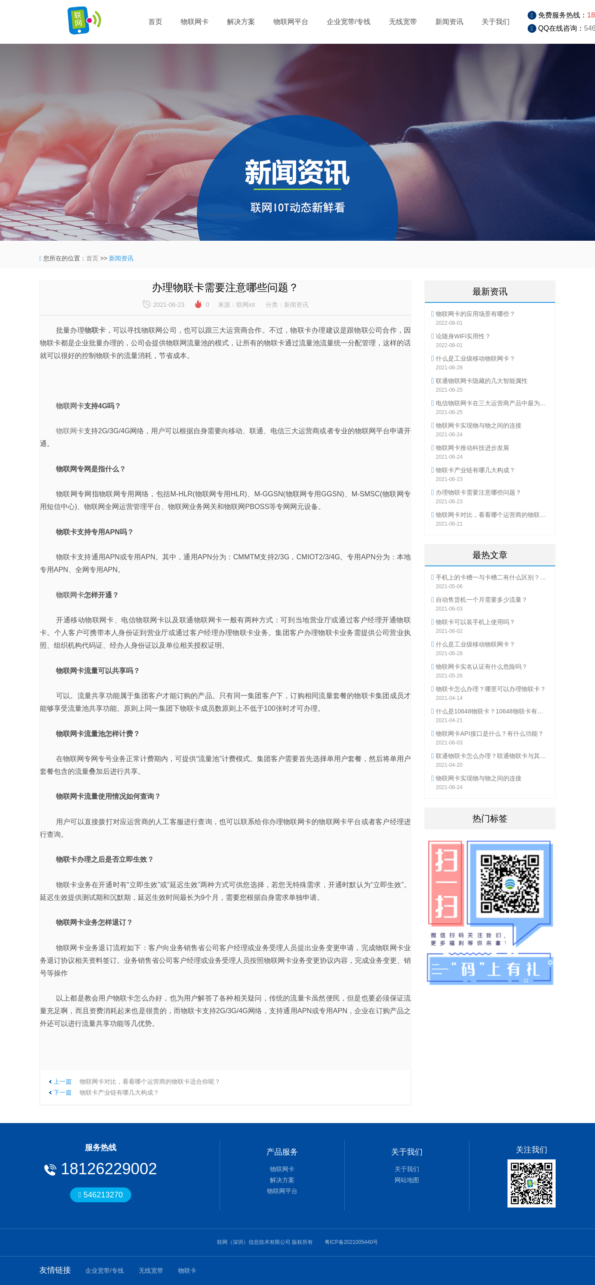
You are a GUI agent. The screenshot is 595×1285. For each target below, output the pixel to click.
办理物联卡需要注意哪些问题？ (479, 492)
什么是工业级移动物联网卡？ (475, 358)
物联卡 (187, 1270)
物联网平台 (290, 21)
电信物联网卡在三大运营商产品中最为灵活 (492, 403)
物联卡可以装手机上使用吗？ (475, 621)
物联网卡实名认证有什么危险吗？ (482, 666)
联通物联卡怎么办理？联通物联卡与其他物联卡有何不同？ (492, 755)
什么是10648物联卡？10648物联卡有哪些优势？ (492, 711)
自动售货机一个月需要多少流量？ (482, 599)
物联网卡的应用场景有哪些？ (475, 313)
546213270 (100, 1194)
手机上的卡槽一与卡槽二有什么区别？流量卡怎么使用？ (492, 577)
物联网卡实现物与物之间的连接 (479, 425)
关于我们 (496, 21)
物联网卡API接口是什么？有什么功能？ (490, 733)
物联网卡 (195, 21)
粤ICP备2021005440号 (351, 1242)
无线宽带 (403, 21)
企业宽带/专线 (349, 21)
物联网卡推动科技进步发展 (472, 447)
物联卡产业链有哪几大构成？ (119, 1092)
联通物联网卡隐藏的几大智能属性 (482, 380)
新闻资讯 (449, 21)
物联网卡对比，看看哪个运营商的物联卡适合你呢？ (150, 1081)
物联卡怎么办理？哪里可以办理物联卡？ (491, 688)
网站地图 (407, 1179)
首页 (155, 21)
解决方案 (241, 21)
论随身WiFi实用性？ (463, 336)
